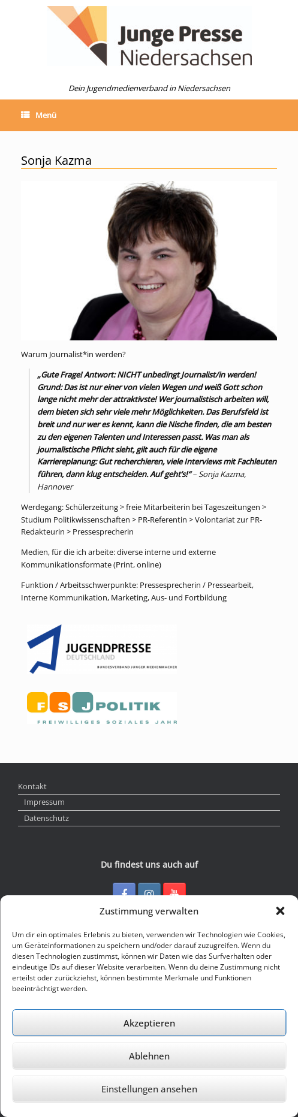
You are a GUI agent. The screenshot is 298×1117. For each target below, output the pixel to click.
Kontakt (32, 786)
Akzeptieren (149, 1023)
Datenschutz (46, 818)
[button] (280, 911)
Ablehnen (149, 1056)
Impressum (44, 801)
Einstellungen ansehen (149, 1089)
